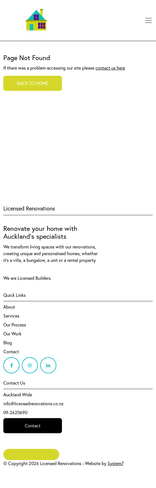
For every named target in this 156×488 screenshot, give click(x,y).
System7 (115, 463)
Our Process (14, 325)
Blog (7, 342)
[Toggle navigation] (148, 20)
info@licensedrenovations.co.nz (33, 403)
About (9, 307)
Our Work (12, 334)
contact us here (110, 68)
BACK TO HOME (32, 83)
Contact (11, 351)
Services (11, 316)
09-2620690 (15, 412)
